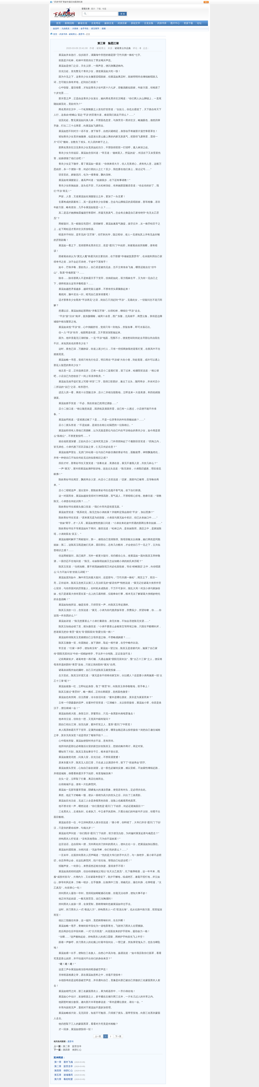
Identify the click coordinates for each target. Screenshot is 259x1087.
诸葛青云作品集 (123, 48)
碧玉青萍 (95, 28)
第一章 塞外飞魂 (63, 1062)
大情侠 (75, 28)
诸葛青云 (73, 34)
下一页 (118, 1036)
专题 (104, 9)
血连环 (56, 28)
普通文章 (86, 9)
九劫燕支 (66, 28)
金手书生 (85, 28)
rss (206, 2)
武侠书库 (63, 34)
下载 (99, 9)
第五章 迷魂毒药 (63, 1075)
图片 (93, 9)
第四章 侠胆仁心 (72, 1049)
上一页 (98, 1036)
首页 (55, 34)
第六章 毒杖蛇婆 (63, 1079)
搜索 (104, 28)
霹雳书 (81, 34)
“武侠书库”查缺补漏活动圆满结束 (68, 2)
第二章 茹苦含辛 (72, 1046)
